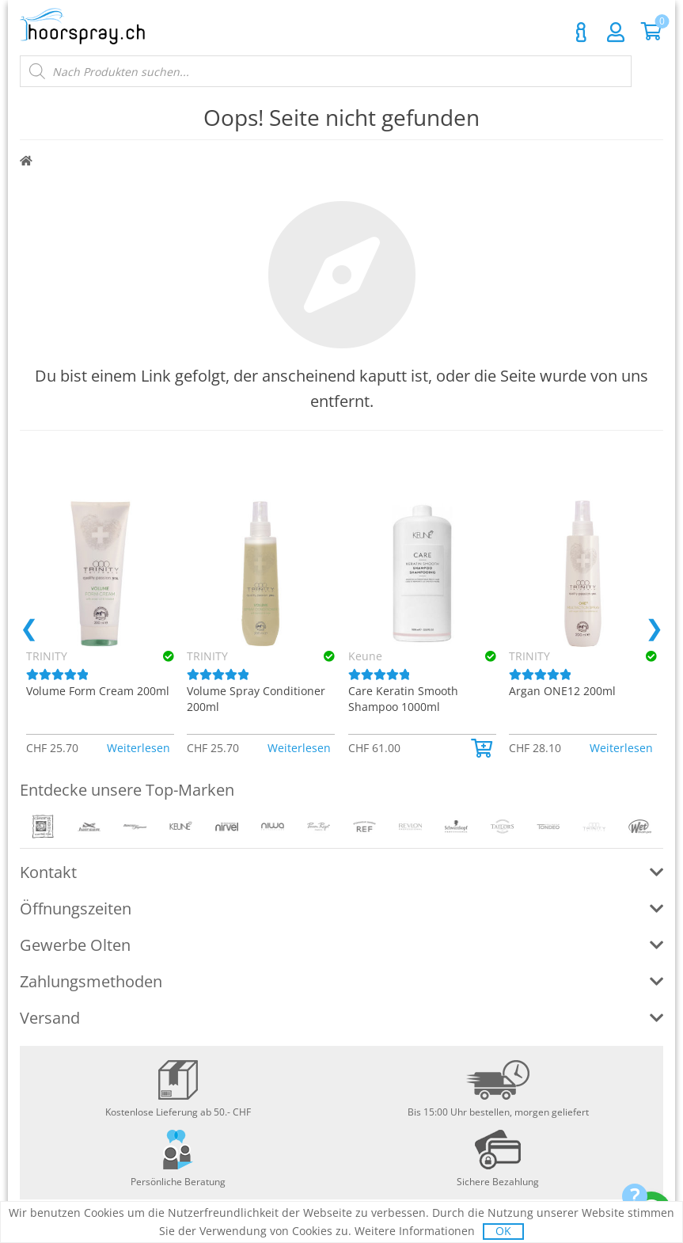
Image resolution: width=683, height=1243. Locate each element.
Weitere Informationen (415, 1230)
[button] (483, 748)
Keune (365, 655)
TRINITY (207, 655)
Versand (50, 1017)
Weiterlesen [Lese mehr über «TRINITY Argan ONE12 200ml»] (621, 747)
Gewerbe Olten (75, 945)
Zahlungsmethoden (91, 981)
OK (503, 1230)
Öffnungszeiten (75, 908)
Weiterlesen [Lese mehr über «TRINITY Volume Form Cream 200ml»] (138, 747)
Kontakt (581, 32)
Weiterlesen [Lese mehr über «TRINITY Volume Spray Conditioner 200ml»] (299, 747)
